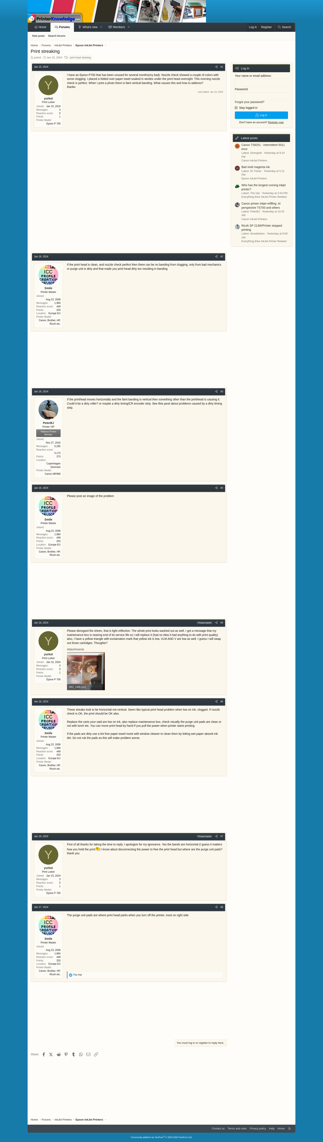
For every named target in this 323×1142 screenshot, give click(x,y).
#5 (221, 622)
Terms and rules (237, 1128)
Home (42, 27)
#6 (221, 701)
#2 (221, 256)
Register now (276, 122)
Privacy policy (258, 1128)
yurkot (37, 57)
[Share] (216, 67)
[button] (101, 27)
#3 (221, 391)
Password (241, 89)
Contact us (218, 1128)
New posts (38, 35)
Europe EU (54, 313)
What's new (90, 27)
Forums (64, 27)
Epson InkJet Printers (254, 178)
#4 (221, 487)
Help (272, 1128)
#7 (221, 836)
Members (119, 27)
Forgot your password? (249, 101)
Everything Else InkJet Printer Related (264, 196)
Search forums (57, 35)
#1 (221, 66)
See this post (161, 403)
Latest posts (249, 138)
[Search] (284, 27)
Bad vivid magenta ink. (255, 167)
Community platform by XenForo (161, 1137)
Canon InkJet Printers (254, 160)
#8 (221, 907)
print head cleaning (80, 57)
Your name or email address (253, 75)
